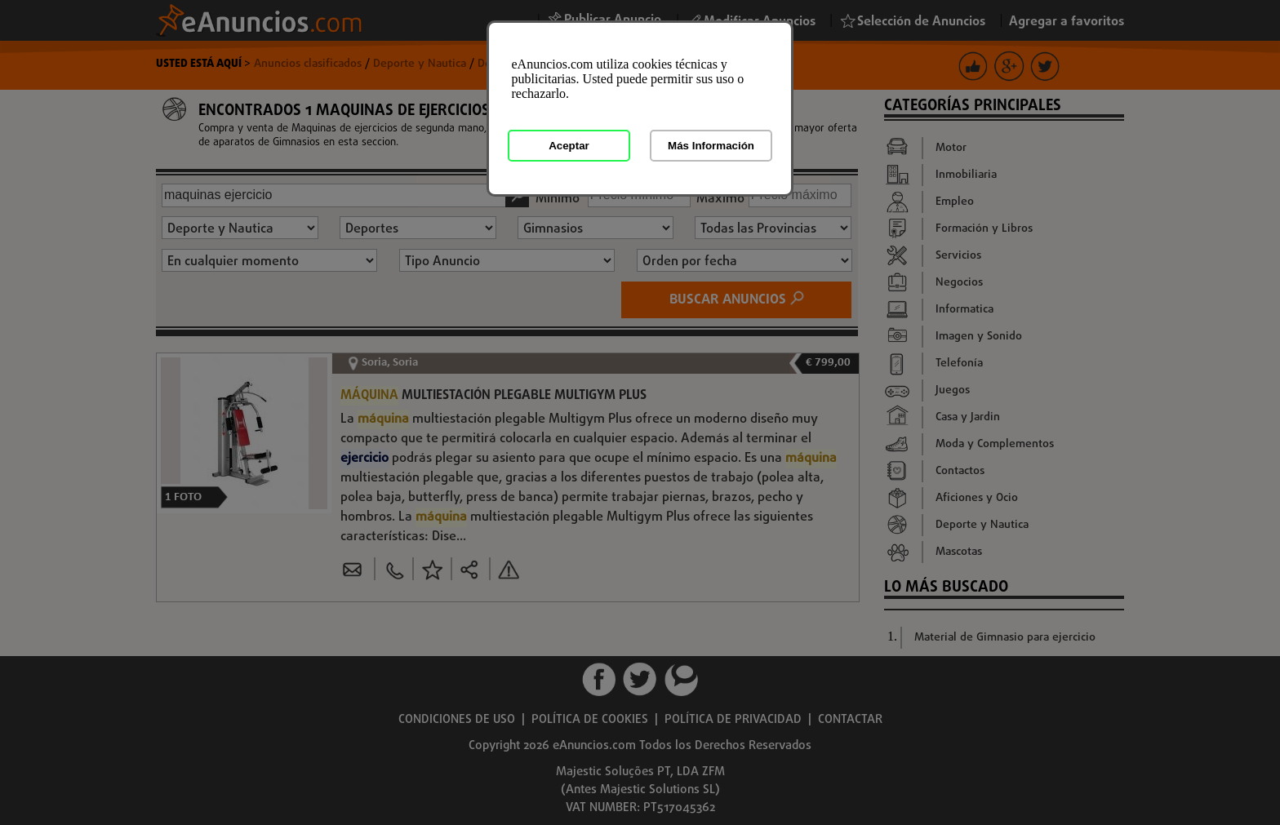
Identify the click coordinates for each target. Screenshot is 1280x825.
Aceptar (569, 146)
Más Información (711, 146)
